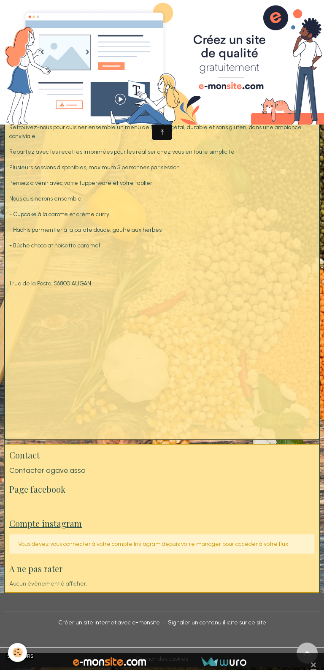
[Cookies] (17, 652)
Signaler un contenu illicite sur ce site (217, 622)
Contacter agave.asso (47, 470)
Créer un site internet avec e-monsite (109, 622)
